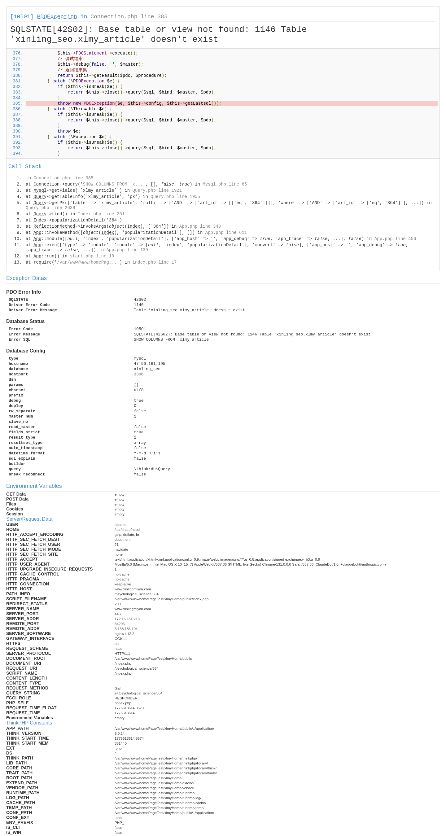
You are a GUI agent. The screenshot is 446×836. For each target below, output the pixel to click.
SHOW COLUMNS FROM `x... (113, 184)
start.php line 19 (92, 256)
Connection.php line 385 (128, 17)
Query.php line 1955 (175, 196)
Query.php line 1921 (157, 190)
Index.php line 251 (101, 214)
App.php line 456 (395, 238)
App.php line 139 (127, 249)
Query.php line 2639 (50, 207)
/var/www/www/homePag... (87, 262)
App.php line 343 (200, 226)
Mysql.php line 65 (225, 184)
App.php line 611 (226, 232)
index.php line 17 (154, 262)
